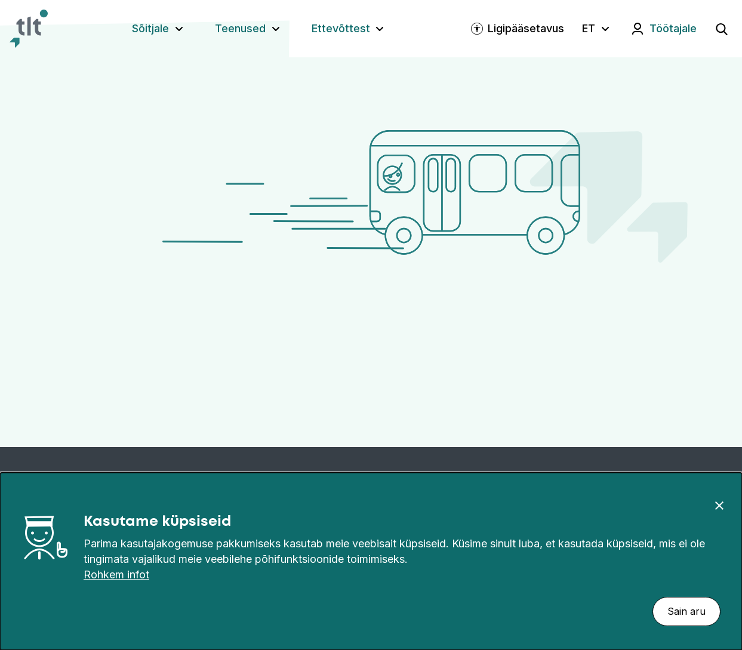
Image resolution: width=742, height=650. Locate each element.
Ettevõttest (341, 28)
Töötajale (673, 28)
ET (588, 28)
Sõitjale (150, 28)
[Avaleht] (29, 29)
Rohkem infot (116, 574)
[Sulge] (719, 505)
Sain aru (686, 611)
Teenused (240, 28)
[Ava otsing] (721, 28)
